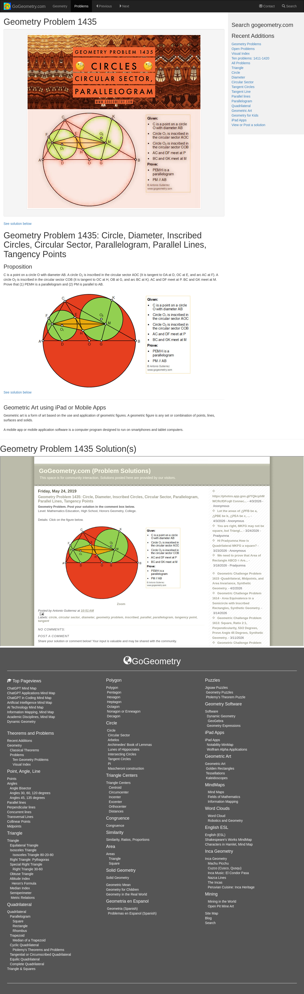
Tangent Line (241, 91)
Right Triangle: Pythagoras (29, 859)
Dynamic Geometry (21, 721)
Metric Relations (23, 898)
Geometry (60, 6)
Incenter (115, 797)
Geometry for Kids (245, 115)
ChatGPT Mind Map (21, 688)
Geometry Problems (246, 44)
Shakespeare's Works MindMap (228, 839)
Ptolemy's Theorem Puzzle (225, 697)
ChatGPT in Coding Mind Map (29, 698)
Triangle (237, 68)
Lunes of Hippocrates (123, 749)
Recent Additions (19, 741)
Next (124, 6)
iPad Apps (239, 120)
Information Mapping (223, 801)
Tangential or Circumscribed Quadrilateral (40, 954)
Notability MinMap (220, 745)
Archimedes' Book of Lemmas (130, 745)
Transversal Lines (20, 817)
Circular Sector (243, 82)
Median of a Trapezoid (29, 940)
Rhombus (20, 931)
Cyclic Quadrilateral (24, 945)
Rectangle (20, 926)
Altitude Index (20, 879)
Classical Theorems (24, 750)
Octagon (113, 707)
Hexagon (113, 697)
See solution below (18, 224)
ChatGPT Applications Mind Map (31, 693)
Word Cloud (216, 816)
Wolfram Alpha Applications (227, 749)
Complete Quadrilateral (27, 964)
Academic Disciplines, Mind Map (31, 717)
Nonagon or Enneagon (124, 711)
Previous (103, 6)
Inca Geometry (216, 859)
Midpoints (14, 826)
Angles (12, 783)
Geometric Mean (118, 885)
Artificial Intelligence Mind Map (29, 702)
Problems (81, 6)
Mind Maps (216, 792)
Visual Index (241, 53)
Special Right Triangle (26, 864)
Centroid (115, 787)
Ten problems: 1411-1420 (250, 58)
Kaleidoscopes (217, 778)
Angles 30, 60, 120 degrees (30, 793)
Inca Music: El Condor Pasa (228, 873)
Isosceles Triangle (23, 850)
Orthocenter (117, 806)
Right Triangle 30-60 (28, 869)
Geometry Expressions (224, 726)
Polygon (112, 687)
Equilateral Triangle (24, 845)
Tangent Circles (243, 87)
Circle (236, 72)
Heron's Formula (24, 883)
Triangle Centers (118, 783)
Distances (116, 811)
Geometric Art (242, 111)
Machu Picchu (218, 863)
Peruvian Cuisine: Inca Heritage (231, 887)
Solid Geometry (117, 878)
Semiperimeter (21, 893)
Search (289, 6)
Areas (110, 854)
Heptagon (114, 702)
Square (18, 921)
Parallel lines (241, 96)
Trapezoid (17, 935)
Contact (267, 6)
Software (211, 711)
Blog (208, 918)
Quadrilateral (241, 106)
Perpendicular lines (21, 807)
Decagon (113, 716)
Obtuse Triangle (21, 874)
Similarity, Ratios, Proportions (128, 839)
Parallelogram (242, 101)
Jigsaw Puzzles (216, 687)
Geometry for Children (122, 889)
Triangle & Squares (21, 969)
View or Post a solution (248, 125)
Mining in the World (222, 901)
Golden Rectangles (220, 768)
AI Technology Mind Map (25, 707)
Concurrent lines (19, 812)
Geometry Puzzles (219, 692)
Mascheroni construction (126, 768)
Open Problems (243, 49)
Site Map (211, 913)
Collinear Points (18, 821)
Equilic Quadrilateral (25, 959)
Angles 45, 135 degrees (27, 798)
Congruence (115, 825)
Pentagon (114, 692)
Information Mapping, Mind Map (30, 712)
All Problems (241, 63)
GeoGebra (215, 721)
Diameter (238, 77)
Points (11, 779)
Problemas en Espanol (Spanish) (132, 913)
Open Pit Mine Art (221, 906)
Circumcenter (118, 792)
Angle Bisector (20, 788)
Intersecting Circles (122, 754)
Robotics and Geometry (225, 820)
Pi (109, 764)
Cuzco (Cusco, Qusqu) (225, 868)
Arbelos (113, 740)
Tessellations (215, 773)
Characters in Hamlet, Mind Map (229, 844)
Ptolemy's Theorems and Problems (38, 950)
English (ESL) (215, 835)
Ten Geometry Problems (30, 760)
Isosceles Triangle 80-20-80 (33, 855)
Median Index (20, 888)
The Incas (215, 882)
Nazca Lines (217, 878)
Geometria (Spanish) (122, 908)
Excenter (115, 802)
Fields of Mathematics (224, 797)
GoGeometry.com (25, 6)
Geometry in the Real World (126, 894)
